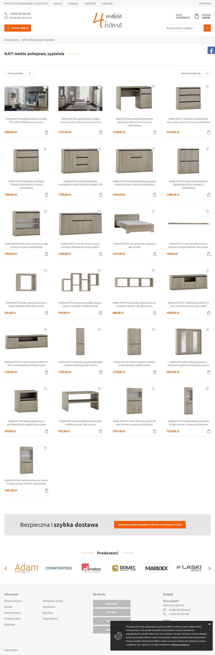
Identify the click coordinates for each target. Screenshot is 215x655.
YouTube (112, 612)
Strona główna (11, 40)
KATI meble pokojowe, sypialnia (38, 40)
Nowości (58, 3)
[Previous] (7, 568)
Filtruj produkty (15, 73)
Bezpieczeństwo (13, 601)
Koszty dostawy (12, 613)
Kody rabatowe (50, 618)
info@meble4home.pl (21, 17)
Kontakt (8, 607)
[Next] (208, 568)
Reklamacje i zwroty (53, 601)
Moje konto (205, 3)
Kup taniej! (107, 3)
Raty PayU (48, 613)
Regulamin (9, 624)
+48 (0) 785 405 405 (20, 13)
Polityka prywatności (180, 645)
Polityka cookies (12, 618)
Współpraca (49, 607)
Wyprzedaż (90, 3)
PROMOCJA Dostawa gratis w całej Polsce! (26, 3)
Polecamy (73, 3)
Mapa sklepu (10, 650)
